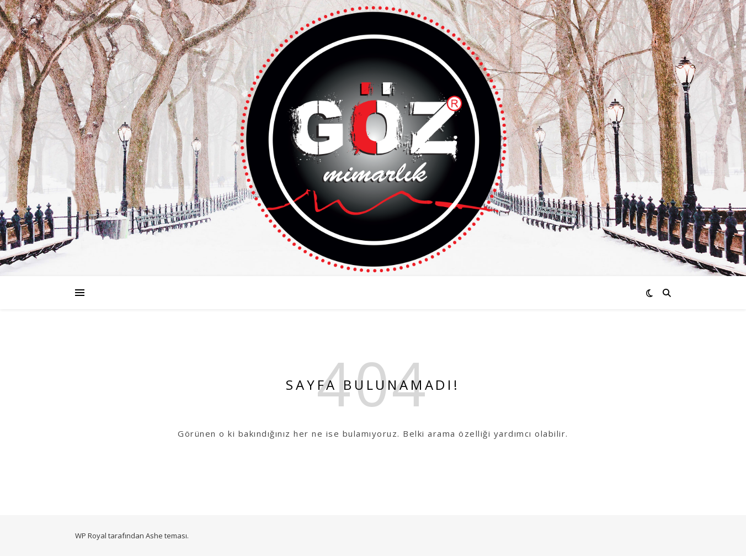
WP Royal (90, 536)
